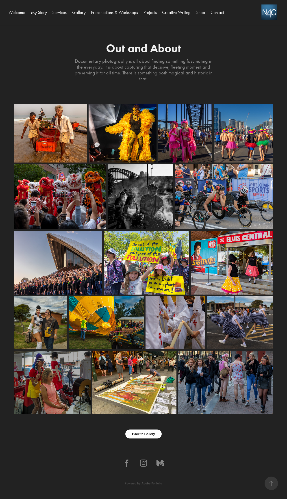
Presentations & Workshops (114, 12)
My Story (39, 12)
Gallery (79, 12)
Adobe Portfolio (151, 483)
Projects (150, 12)
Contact (217, 12)
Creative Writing (176, 12)
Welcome (17, 12)
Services (59, 12)
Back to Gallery (143, 434)
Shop (200, 12)
